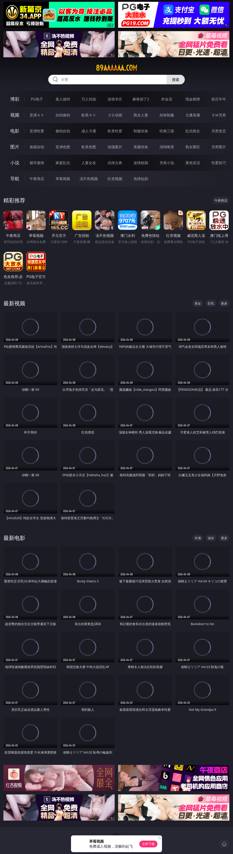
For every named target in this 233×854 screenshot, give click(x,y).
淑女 (211, 538)
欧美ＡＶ (88, 115)
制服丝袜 (141, 130)
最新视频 (14, 303)
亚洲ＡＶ (37, 115)
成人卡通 (88, 130)
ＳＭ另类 (218, 115)
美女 (198, 303)
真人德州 (63, 99)
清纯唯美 (167, 146)
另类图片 (218, 146)
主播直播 (192, 115)
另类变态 (218, 130)
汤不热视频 (89, 178)
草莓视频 (63, 178)
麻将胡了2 (140, 99)
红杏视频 (115, 178)
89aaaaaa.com (116, 68)
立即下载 (148, 844)
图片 (14, 147)
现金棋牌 (192, 99)
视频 (14, 115)
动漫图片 (115, 146)
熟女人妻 (141, 115)
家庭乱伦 (63, 162)
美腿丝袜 (141, 146)
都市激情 (37, 162)
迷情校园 (141, 162)
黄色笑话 (192, 162)
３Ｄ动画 (115, 115)
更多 (224, 303)
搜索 (175, 79)
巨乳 (211, 303)
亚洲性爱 (37, 130)
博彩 (14, 99)
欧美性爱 (115, 130)
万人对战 (88, 99)
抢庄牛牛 (218, 99)
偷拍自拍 (63, 130)
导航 (14, 178)
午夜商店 (37, 178)
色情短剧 (141, 178)
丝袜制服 (167, 115)
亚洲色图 (63, 146)
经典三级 (167, 130)
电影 (14, 131)
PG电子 (37, 99)
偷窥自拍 (37, 146)
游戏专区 (115, 99)
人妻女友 (88, 162)
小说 (14, 163)
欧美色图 (88, 146)
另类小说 (167, 162)
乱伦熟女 (192, 130)
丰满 (198, 538)
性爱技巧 (218, 162)
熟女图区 (192, 146)
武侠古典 (115, 162)
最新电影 (14, 537)
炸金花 (166, 99)
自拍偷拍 (63, 115)
